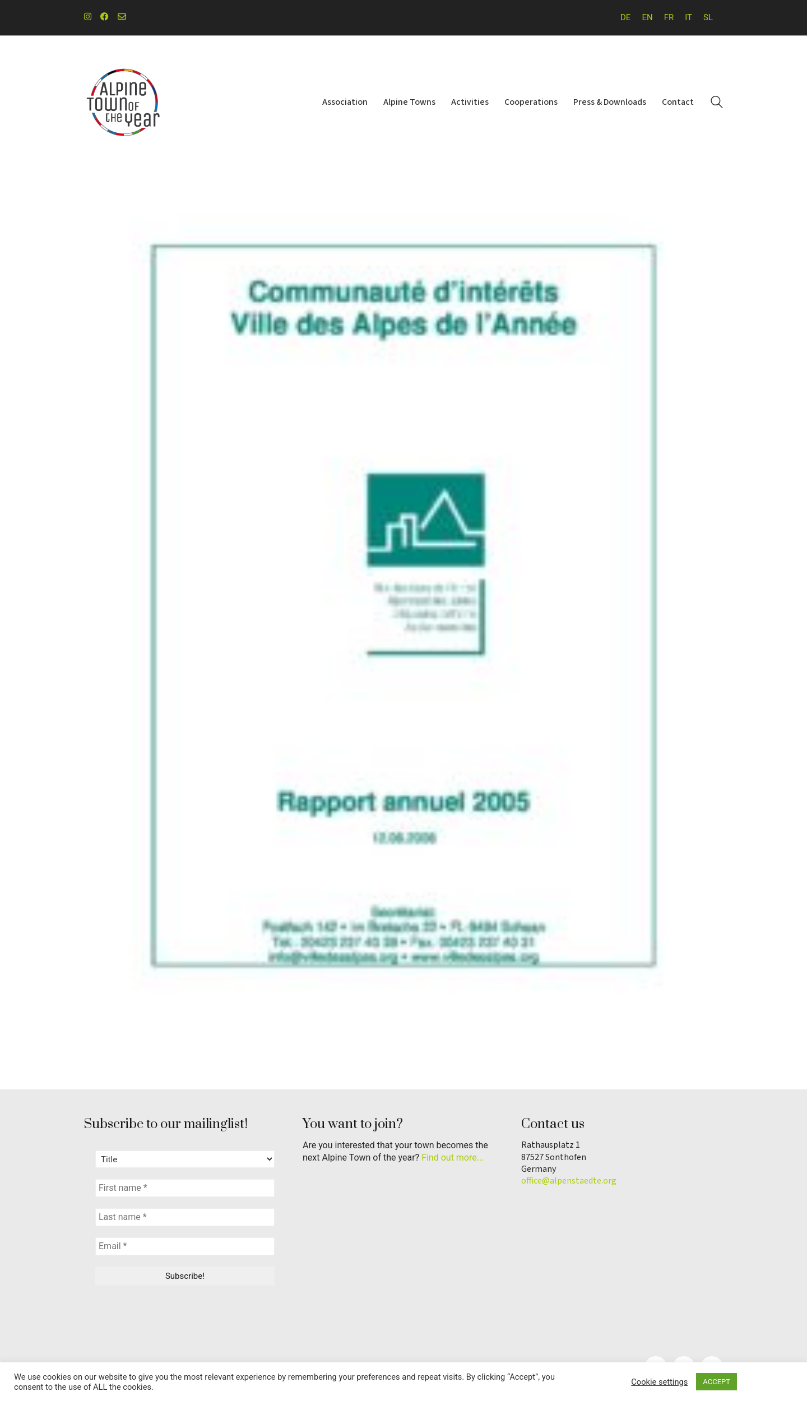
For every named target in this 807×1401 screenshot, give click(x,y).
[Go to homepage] (123, 102)
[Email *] (185, 1246)
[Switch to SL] (708, 17)
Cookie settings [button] (659, 1382)
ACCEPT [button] (716, 1381)
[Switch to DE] (625, 17)
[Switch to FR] (669, 17)
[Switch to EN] (647, 17)
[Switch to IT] (688, 17)
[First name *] (185, 1188)
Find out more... (452, 1157)
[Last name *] (185, 1217)
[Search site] (717, 104)
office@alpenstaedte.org (568, 1181)
